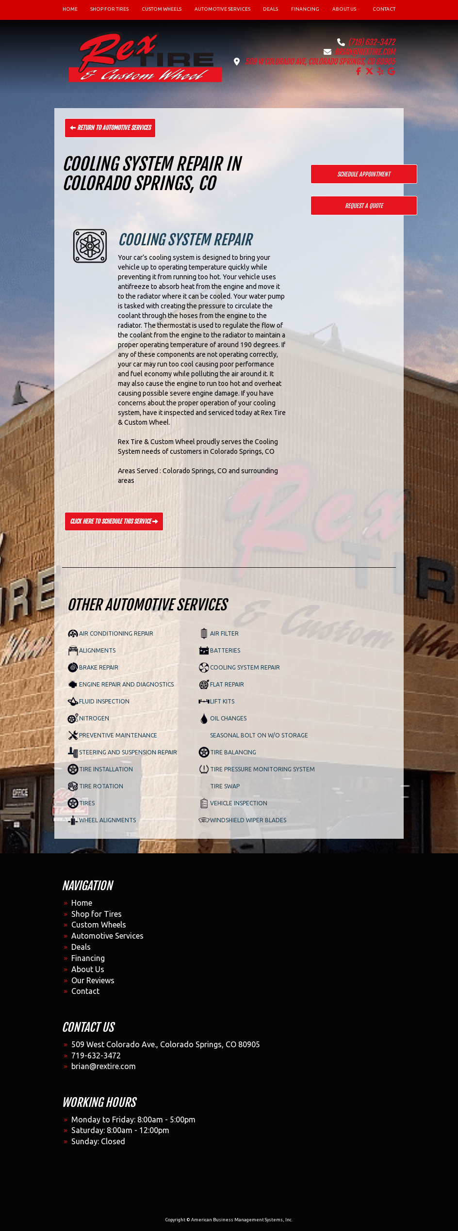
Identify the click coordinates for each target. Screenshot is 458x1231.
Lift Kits (222, 701)
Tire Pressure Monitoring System (262, 769)
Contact (85, 991)
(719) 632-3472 (371, 42)
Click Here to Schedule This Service (114, 521)
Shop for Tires (96, 914)
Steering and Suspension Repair (128, 752)
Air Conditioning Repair (116, 633)
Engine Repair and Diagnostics (126, 684)
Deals (81, 947)
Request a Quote (364, 205)
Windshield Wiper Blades (248, 820)
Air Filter (224, 633)
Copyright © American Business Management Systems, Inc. (229, 1219)
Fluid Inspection (104, 701)
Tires (87, 803)
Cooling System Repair (245, 667)
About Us (87, 969)
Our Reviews (92, 980)
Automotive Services (107, 935)
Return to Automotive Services (110, 127)
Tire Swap (225, 786)
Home (81, 902)
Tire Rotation (101, 786)
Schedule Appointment (363, 174)
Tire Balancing (233, 752)
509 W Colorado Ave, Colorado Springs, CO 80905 (320, 61)
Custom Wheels (98, 924)
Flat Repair (227, 684)
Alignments (97, 650)
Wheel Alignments (107, 820)
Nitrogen (94, 718)
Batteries (225, 650)
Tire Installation (106, 769)
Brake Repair (98, 667)
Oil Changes (228, 718)
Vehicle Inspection (238, 803)
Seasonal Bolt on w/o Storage (259, 735)
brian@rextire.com (364, 52)
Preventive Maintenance (118, 735)
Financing (88, 958)
